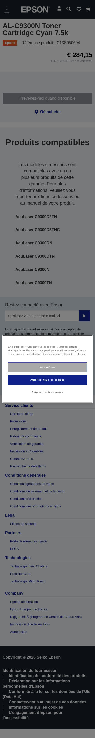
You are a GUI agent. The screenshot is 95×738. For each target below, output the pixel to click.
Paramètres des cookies (47, 392)
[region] (47, 369)
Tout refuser (47, 367)
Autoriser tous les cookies (47, 379)
